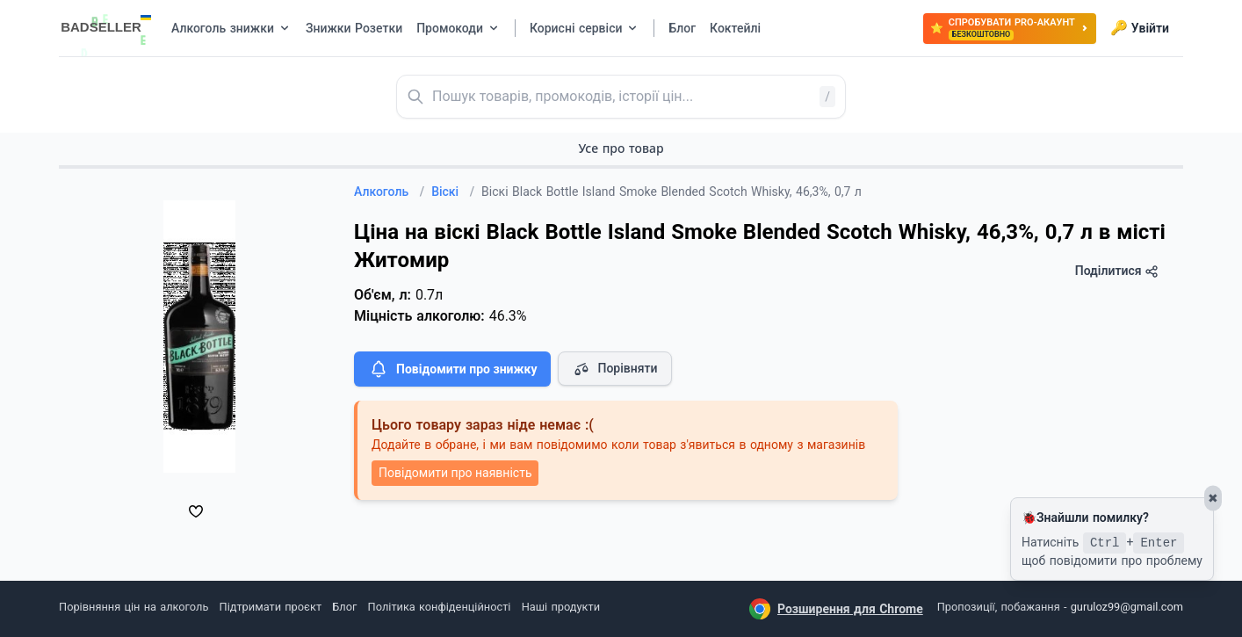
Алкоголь (389, 192)
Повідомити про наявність (455, 473)
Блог (344, 606)
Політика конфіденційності (439, 606)
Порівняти (615, 369)
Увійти (1139, 28)
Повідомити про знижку (452, 369)
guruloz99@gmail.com (1127, 606)
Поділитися (1117, 271)
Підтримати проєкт (270, 606)
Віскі (452, 192)
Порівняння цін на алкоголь (133, 606)
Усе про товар (620, 148)
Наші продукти (561, 606)
